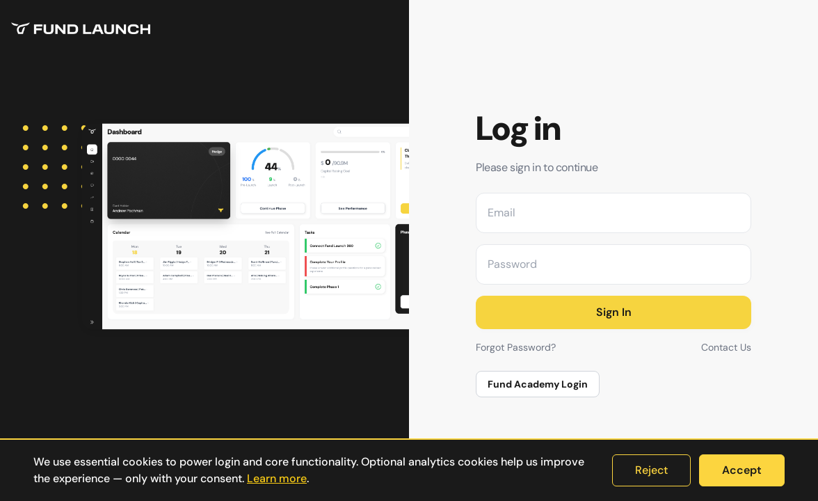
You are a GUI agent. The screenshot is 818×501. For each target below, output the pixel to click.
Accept (742, 470)
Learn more (277, 478)
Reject (651, 470)
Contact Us (726, 347)
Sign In (614, 312)
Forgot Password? (516, 347)
